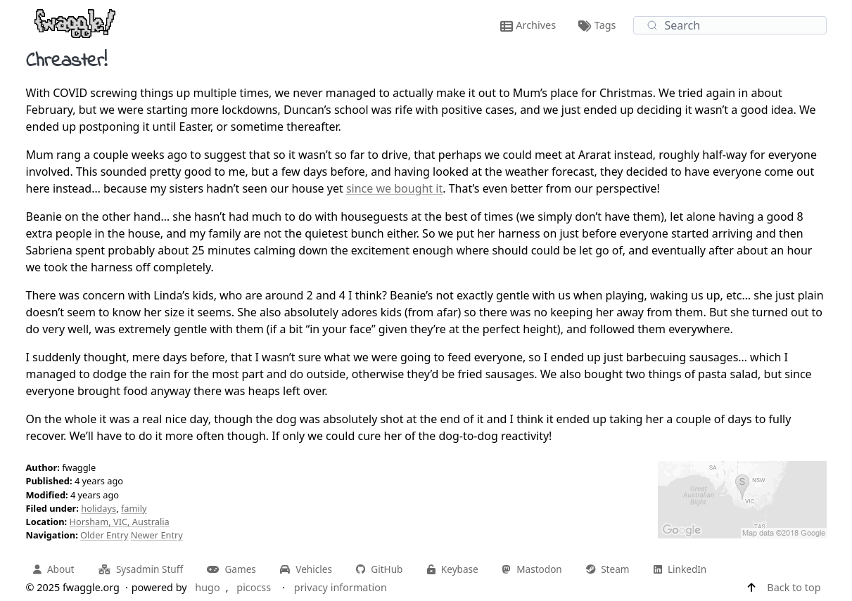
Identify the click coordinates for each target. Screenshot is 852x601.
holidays (98, 508)
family (134, 508)
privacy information (340, 587)
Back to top (793, 587)
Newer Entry (157, 535)
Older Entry (104, 535)
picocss (253, 587)
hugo (207, 587)
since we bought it (394, 188)
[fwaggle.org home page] (75, 22)
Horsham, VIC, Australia (120, 521)
